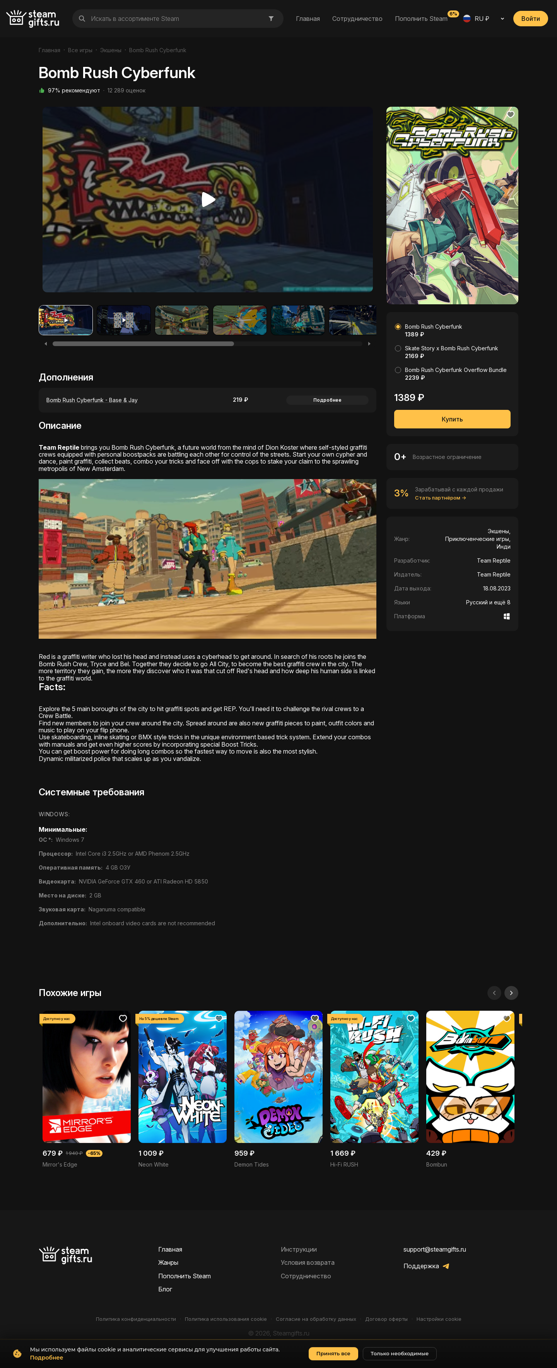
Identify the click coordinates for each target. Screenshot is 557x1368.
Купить (452, 419)
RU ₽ (476, 18)
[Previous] (45, 343)
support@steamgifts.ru (434, 1249)
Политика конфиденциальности (136, 1319)
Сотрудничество (357, 18)
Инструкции (299, 1249)
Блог (165, 1289)
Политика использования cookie (226, 1319)
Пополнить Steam (421, 18)
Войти (530, 18)
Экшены (110, 50)
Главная (308, 18)
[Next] (369, 343)
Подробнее (327, 400)
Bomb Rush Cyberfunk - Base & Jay (92, 400)
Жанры (168, 1262)
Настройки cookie (439, 1319)
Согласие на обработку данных (316, 1319)
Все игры (80, 50)
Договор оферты (386, 1319)
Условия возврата (308, 1262)
